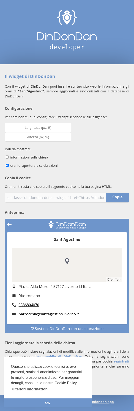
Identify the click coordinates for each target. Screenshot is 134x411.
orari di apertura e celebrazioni (32, 165)
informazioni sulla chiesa (27, 157)
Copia (117, 196)
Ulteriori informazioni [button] (30, 389)
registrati (121, 361)
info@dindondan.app (96, 402)
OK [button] (47, 403)
